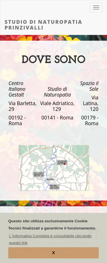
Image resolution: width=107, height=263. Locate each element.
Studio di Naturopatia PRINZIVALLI (43, 24)
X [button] (53, 252)
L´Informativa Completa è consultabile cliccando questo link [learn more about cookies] (50, 239)
